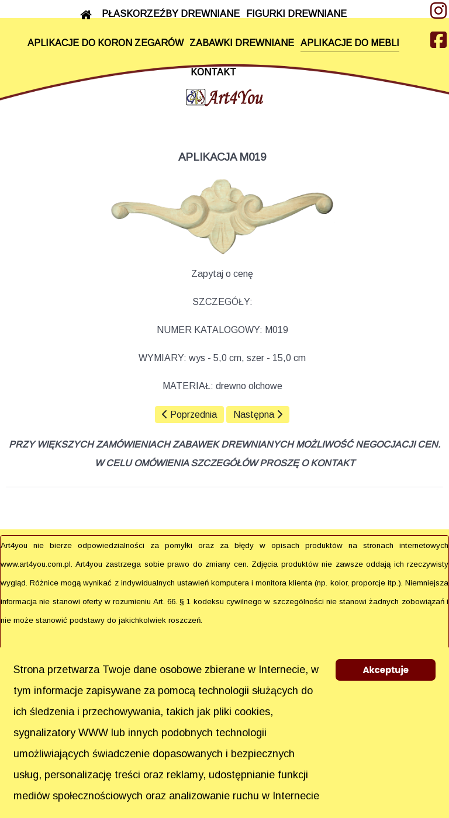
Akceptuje (385, 670)
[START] (88, 15)
